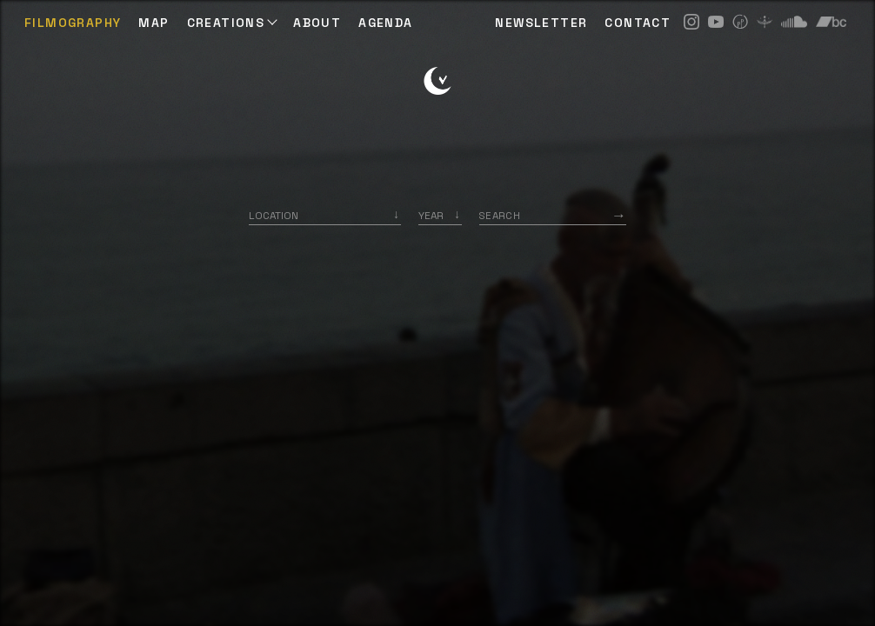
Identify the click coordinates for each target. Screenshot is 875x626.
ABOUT (317, 23)
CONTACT (637, 23)
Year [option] (431, 215)
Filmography (72, 23)
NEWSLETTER (541, 23)
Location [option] (273, 215)
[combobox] (325, 215)
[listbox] (440, 215)
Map (153, 23)
